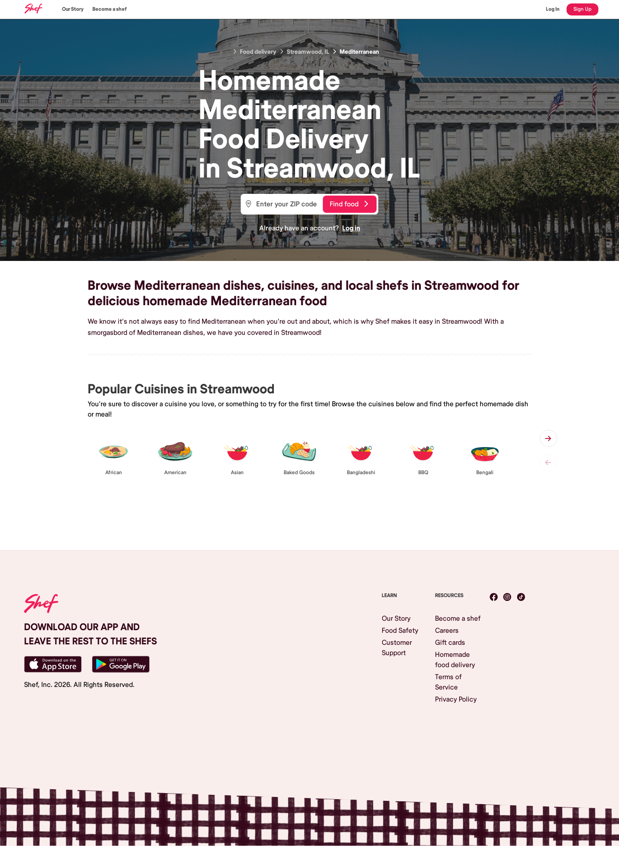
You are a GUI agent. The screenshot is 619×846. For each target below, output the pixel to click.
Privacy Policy (456, 699)
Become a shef (109, 9)
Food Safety (400, 630)
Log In (553, 9)
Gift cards (450, 642)
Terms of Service (448, 682)
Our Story (73, 9)
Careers (447, 630)
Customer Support (397, 647)
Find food (349, 204)
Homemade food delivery (455, 659)
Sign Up (582, 9)
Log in (351, 228)
